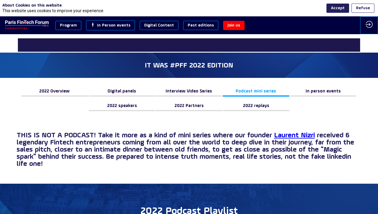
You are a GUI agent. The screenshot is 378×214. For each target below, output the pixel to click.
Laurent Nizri (294, 135)
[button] (68, 25)
